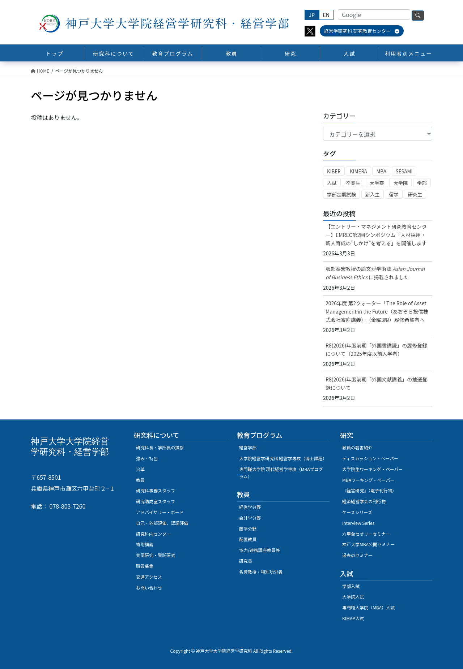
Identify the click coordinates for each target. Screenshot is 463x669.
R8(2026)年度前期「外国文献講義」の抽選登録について (376, 383)
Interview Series (358, 523)
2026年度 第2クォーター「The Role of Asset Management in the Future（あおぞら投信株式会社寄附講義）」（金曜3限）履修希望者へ (377, 311)
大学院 (400, 183)
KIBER (334, 171)
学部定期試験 (341, 194)
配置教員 (247, 539)
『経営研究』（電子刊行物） (369, 490)
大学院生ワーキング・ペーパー (372, 469)
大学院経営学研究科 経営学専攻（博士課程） (283, 458)
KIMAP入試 (353, 618)
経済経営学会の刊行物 (364, 501)
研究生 (415, 194)
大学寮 (377, 183)
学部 (422, 183)
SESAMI (404, 171)
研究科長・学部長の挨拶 (160, 447)
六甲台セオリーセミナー (366, 534)
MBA (381, 171)
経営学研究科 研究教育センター (362, 30)
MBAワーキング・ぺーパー (368, 480)
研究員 (245, 561)
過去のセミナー (357, 555)
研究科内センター (153, 534)
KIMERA (358, 171)
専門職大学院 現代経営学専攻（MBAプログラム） (281, 472)
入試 (332, 183)
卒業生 (353, 183)
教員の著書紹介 (357, 447)
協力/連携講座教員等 (259, 550)
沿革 (140, 469)
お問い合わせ (149, 587)
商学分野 (247, 529)
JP (312, 14)
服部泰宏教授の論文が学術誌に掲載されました (375, 273)
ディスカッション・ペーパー (370, 458)
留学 (394, 194)
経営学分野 (250, 507)
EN (326, 14)
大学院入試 (353, 597)
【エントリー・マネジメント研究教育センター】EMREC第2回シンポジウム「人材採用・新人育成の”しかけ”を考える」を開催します (376, 235)
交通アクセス (149, 577)
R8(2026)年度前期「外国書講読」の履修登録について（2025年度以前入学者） (376, 349)
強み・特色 (147, 458)
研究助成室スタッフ (155, 501)
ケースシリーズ (357, 512)
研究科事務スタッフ (155, 490)
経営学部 (247, 447)
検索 (418, 15)
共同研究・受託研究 (155, 555)
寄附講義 (144, 544)
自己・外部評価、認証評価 (162, 523)
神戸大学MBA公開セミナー (368, 544)
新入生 (372, 194)
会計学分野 (250, 518)
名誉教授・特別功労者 (261, 572)
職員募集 (144, 566)
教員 (140, 480)
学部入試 (351, 586)
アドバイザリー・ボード (160, 512)
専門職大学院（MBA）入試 (368, 607)
